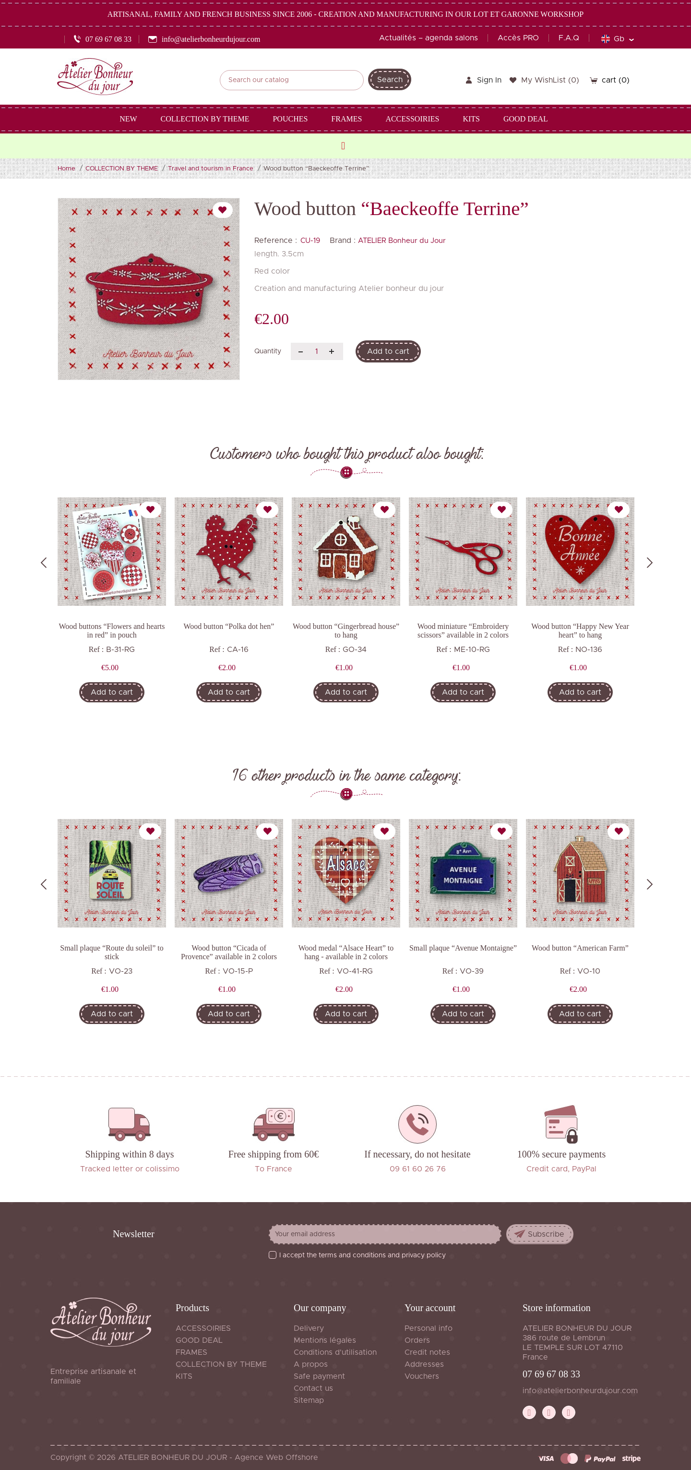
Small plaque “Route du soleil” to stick (112, 952)
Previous (43, 562)
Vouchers (422, 1376)
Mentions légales (325, 1340)
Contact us (313, 1388)
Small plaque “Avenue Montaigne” (463, 948)
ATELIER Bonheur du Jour (402, 240)
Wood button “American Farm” (580, 948)
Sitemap (309, 1400)
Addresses (424, 1364)
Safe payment (319, 1376)
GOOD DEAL (199, 1340)
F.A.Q (569, 38)
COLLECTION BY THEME (221, 1364)
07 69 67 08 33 (551, 1374)
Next (649, 562)
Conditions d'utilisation (335, 1352)
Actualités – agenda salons (428, 38)
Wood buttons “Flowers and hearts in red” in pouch (112, 630)
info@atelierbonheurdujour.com (580, 1391)
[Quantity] (317, 351)
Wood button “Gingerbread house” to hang (346, 630)
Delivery (309, 1328)
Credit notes (427, 1352)
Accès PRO (518, 38)
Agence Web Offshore (276, 1457)
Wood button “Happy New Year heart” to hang (580, 630)
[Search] (292, 80)
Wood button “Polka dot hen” (229, 626)
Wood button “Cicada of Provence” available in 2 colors (229, 952)
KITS (184, 1376)
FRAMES (191, 1352)
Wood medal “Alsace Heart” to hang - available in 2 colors (346, 952)
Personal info (429, 1328)
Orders (417, 1340)
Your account (430, 1307)
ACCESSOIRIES (203, 1328)
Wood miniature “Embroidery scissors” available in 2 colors (463, 630)
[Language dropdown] (617, 39)
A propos (311, 1364)
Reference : (275, 240)
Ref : (96, 649)
